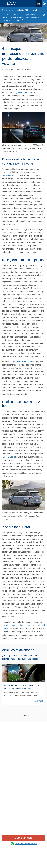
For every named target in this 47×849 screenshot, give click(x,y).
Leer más (38, 701)
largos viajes (7, 457)
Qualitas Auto (21, 92)
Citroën (5, 519)
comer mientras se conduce (22, 362)
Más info (20, 20)
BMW (14, 152)
